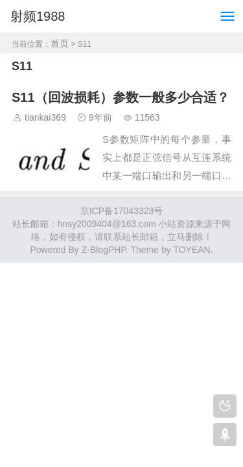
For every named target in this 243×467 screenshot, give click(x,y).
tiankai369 (45, 117)
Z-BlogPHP (104, 250)
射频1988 (37, 16)
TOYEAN (191, 250)
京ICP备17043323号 (121, 211)
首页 (60, 43)
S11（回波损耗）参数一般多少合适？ (120, 97)
